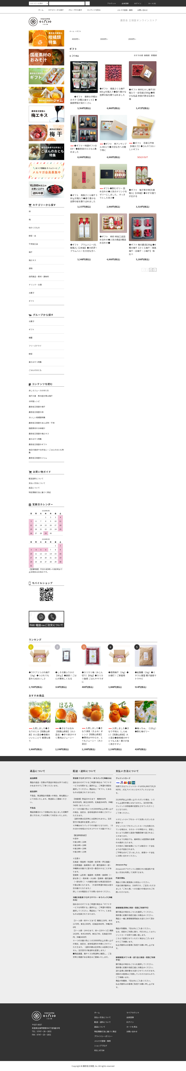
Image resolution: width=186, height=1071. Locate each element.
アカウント (110, 3)
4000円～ (76, 39)
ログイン (136, 3)
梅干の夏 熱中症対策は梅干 (41, 396)
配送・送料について (102, 1022)
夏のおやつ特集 (35, 439)
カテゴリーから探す (54, 10)
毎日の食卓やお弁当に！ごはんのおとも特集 (46, 451)
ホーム (40, 10)
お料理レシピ (34, 401)
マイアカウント (132, 1012)
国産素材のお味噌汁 (37, 428)
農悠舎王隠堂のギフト (38, 444)
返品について (99, 1026)
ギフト (78, 31)
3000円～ (104, 39)
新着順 (154, 55)
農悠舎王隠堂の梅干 (37, 406)
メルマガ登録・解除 (123, 10)
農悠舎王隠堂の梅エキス (39, 433)
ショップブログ (100, 1045)
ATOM (101, 1050)
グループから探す (73, 10)
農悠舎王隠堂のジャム (38, 458)
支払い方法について (102, 1017)
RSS (96, 1050)
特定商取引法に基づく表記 (105, 1031)
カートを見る (131, 1026)
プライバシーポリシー (103, 1036)
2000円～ (132, 39)
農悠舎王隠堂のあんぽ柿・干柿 (41, 422)
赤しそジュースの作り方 (39, 390)
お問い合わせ (141, 10)
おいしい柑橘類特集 (37, 417)
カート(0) (150, 3)
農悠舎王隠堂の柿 (36, 412)
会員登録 (124, 3)
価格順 (147, 55)
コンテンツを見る (92, 10)
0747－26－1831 (44, 1031)
